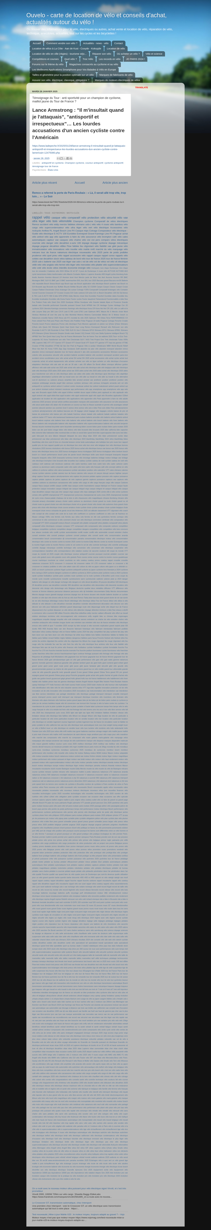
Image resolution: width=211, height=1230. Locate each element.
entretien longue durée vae (63, 622)
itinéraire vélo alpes (40, 700)
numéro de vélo (121, 793)
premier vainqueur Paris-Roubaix (88, 837)
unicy (92, 996)
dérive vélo (72, 610)
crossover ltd (71, 563)
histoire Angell (81, 682)
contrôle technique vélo (66, 548)
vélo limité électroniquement (112, 1095)
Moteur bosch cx (121, 315)
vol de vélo (87, 261)
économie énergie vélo (79, 268)
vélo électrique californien (79, 1136)
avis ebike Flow (108, 408)
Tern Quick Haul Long (51, 336)
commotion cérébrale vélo (103, 520)
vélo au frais (111, 1064)
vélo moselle (108, 1101)
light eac (82, 713)
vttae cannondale (97, 1048)
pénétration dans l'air (102, 871)
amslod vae (88, 380)
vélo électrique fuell (50, 1139)
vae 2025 (56, 261)
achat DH (72, 358)
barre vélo (52, 417)
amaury (61, 380)
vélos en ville (84, 1151)
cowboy (84, 560)
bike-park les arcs (44, 436)
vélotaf (62, 1157)
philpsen (109, 815)
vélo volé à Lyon (44, 1126)
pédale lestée (37, 862)
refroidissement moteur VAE (96, 893)
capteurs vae (111, 479)
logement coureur (60, 722)
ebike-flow (74, 613)
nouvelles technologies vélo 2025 (100, 793)
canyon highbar (115, 473)
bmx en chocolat (61, 442)
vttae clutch (118, 1048)
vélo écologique (38, 1132)
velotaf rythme (38, 1030)
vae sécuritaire (94, 1017)
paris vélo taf (63, 806)
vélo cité (113, 1076)
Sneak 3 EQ (80, 333)
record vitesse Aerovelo (88, 890)
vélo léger (70, 265)
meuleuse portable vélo (63, 747)
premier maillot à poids (48, 837)
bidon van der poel (39, 430)
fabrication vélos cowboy (42, 632)
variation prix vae (93, 1020)
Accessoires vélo (119, 227)
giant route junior (61, 666)
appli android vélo (39, 396)
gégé (63, 678)
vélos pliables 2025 (51, 1154)
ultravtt (59, 996)
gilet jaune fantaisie (88, 666)
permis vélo (72, 812)
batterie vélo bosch (94, 420)
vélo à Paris (103, 1126)
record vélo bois (121, 890)
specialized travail (96, 943)
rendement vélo (112, 896)
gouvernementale (39, 669)
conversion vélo (83, 548)
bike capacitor (122, 430)
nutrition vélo (37, 797)
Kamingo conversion (59, 308)
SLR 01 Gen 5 (75, 330)
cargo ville (110, 483)
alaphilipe (124, 374)
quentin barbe (54, 877)
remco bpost (45, 896)
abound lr (78, 352)
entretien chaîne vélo (119, 619)
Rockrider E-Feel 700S (60, 330)
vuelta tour (96, 1052)
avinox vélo (83, 408)
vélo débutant (105, 1083)
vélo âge (83, 1129)
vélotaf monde (84, 1157)
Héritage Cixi (119, 305)
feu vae (56, 644)
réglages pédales (121, 921)
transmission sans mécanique (95, 986)
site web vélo (110, 940)
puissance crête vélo (48, 859)
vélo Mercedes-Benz (110, 1058)
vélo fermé (60, 265)
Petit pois (50, 321)
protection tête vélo (85, 853)
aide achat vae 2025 (55, 368)
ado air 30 (69, 364)
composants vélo (95, 526)
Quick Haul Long (77, 327)
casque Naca (37, 486)
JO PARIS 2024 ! (135, 59)
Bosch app (60, 284)
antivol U (60, 386)
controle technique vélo (102, 545)
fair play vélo (123, 632)
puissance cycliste (65, 859)
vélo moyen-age (47, 1104)
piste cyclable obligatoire (84, 818)
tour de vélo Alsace (44, 980)
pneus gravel (77, 821)
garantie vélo (67, 663)
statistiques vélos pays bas (100, 946)
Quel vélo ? (70, 59)
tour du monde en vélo (75, 980)
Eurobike (71, 233)
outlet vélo (96, 800)
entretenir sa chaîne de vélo (98, 619)
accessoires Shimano (109, 352)
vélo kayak (123, 1092)
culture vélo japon (107, 567)
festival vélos (119, 638)
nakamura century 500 (41, 775)
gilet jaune (74, 666)
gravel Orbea (88, 672)
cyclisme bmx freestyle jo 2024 (108, 570)
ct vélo (59, 567)
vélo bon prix (86, 1070)
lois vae (61, 725)
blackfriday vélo (38, 442)
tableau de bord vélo (75, 258)
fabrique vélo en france (61, 632)
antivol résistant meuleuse (59, 389)
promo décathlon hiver (61, 846)
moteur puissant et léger (61, 759)
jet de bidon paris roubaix (106, 700)
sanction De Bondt (48, 930)
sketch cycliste (122, 940)
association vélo (96, 402)
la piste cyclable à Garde (80, 706)
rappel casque (94, 255)
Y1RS (55, 349)
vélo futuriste (37, 1092)
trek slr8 (117, 989)
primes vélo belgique (91, 840)
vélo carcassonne (65, 1073)
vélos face (94, 1151)
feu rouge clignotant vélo (115, 641)
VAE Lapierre (37, 343)
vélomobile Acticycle (110, 1145)
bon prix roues (112, 442)
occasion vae (85, 797)
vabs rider (61, 1002)
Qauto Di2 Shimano (51, 327)
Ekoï (87, 296)
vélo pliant (100, 1108)
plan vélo (118, 818)
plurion (125, 818)
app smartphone (95, 389)
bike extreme (37, 433)
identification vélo (43, 688)
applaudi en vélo (109, 392)
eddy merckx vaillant (95, 613)
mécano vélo (64, 772)
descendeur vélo (101, 585)
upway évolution (121, 996)
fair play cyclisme (110, 632)
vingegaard (78, 1033)
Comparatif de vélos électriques (111, 221)
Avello (34, 277)
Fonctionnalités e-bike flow (117, 299)
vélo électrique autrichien (117, 1132)
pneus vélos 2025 (39, 825)
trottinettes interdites (40, 992)
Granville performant (51, 305)
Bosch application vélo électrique (90, 284)
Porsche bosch (38, 324)
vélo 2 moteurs (72, 1055)
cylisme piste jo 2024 (112, 579)
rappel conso (108, 255)
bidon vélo (63, 430)
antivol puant (114, 386)
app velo (124, 389)
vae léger (66, 261)
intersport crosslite (112, 694)
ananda (53, 383)
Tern (40, 336)
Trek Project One (97, 340)
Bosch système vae (112, 284)
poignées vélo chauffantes (42, 828)
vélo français (123, 1089)
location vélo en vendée (77, 719)
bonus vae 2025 (112, 448)
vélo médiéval (74, 1104)
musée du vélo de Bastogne (110, 769)
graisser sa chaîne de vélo (57, 669)
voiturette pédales (96, 1039)
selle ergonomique (115, 933)
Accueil (37, 43)
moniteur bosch (113, 750)
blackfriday (90, 439)
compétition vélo (95, 529)
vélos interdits (60, 268)
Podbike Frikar (80, 321)
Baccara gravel (103, 280)
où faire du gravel (108, 800)
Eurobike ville (54, 299)
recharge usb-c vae (59, 887)
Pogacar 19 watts (93, 321)
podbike (124, 252)
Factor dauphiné (88, 299)
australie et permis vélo (104, 405)
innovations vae (83, 691)
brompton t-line (50, 461)
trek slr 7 (95, 989)
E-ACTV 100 (60, 233)
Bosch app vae (71, 284)
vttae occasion (61, 1052)
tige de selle (97, 968)
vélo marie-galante (110, 1098)
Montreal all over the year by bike (54, 315)
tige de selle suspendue (112, 968)
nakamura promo (53, 781)
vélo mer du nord (57, 1101)
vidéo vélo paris (58, 1033)
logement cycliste (75, 722)
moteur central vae (75, 756)
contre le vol (70, 545)
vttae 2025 (72, 1048)
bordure (119, 451)
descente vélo (38, 588)
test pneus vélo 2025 (59, 964)
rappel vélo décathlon (40, 884)
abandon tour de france (64, 352)
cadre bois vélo (103, 464)
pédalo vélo (80, 871)
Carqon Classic (109, 287)
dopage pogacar (40, 246)
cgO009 (45, 495)
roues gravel (41, 909)
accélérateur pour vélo (54, 358)
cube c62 (75, 567)
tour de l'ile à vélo (65, 977)
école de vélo (97, 1163)
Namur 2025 (53, 318)
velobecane (98, 1024)
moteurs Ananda (107, 766)
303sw (66, 271)
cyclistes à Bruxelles (101, 576)
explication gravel (107, 626)
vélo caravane (51, 1073)
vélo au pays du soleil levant (43, 1067)
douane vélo (95, 594)
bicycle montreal (45, 427)
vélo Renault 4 (67, 1061)
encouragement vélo (69, 616)
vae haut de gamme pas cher (107, 1011)
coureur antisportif (94, 163)
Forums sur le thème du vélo (47, 64)
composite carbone (110, 526)
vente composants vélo (91, 1030)
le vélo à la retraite (51, 710)
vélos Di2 (75, 1148)
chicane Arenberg (110, 498)
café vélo (117, 237)
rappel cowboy (44, 881)
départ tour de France (119, 607)
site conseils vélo (97, 940)
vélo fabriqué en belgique (88, 1089)
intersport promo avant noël (49, 697)
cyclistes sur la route (84, 576)
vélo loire (41, 1098)
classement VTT (104, 511)
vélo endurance (121, 1086)
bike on (69, 433)
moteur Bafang (84, 753)
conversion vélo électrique (102, 548)
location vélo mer (95, 719)
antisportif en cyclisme (53, 163)
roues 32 (84, 905)
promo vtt (104, 846)
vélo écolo (47, 268)
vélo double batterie (92, 1083)
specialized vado (111, 943)
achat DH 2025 (83, 358)
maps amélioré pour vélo (96, 734)
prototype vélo (100, 853)
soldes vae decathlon (42, 258)
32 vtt (72, 271)
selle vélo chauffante (71, 937)
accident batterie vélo (86, 355)
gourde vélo (123, 666)
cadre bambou (81, 464)
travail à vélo (66, 989)
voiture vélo (57, 1039)
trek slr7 (110, 989)
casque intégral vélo (113, 489)
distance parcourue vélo (73, 591)
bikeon (55, 436)
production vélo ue (91, 843)
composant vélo (81, 526)
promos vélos (86, 849)
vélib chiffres (106, 1052)
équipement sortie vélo (103, 1170)
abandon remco (121, 349)
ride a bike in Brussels (108, 899)
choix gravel (118, 504)
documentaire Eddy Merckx (105, 591)
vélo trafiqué (123, 1117)
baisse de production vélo (42, 414)
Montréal (73, 315)
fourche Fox (123, 647)
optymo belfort (51, 800)
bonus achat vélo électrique (86, 448)
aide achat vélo (70, 368)
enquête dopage (49, 619)
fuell (52, 657)
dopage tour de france (80, 594)
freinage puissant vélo (93, 654)
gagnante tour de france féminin (101, 657)
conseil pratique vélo (82, 535)
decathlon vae (77, 585)
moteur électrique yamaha (89, 766)
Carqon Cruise (122, 287)
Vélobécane (101, 346)
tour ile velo (105, 980)
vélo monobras (71, 1101)
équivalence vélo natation (85, 1173)
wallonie (94, 1157)
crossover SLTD (47, 563)
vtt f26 (106, 1045)
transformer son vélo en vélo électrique (85, 983)
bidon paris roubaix (100, 427)
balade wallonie (110, 414)
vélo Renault (56, 1061)
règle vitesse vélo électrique (111, 912)
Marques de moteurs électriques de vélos (117, 80)
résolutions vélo (113, 924)
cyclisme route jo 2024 (111, 573)
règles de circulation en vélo (55, 915)
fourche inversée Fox (71, 650)
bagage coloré (83, 411)
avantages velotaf (121, 405)
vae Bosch (43, 1005)
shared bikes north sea (49, 940)
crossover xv (37, 567)
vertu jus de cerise (43, 1033)
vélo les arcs (63, 1095)
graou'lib (47, 672)
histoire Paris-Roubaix (112, 682)
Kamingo (99, 233)
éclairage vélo (84, 1163)
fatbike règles (59, 638)
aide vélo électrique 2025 (42, 371)
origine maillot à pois (66, 800)
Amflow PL (47, 230)
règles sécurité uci (120, 915)
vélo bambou (116, 224)
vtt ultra (39, 1048)
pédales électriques (103, 868)
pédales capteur (77, 865)
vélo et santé (61, 1089)
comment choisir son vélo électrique (77, 520)
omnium (35, 800)
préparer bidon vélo (103, 856)
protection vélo (96, 217)
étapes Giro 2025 (102, 1173)
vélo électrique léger (80, 1142)
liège (99, 716)
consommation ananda (118, 535)
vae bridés (89, 1008)
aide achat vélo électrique (86, 368)
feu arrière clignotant (46, 641)
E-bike (55, 296)
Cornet (34, 293)
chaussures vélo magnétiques (90, 498)
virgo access (108, 1033)
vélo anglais (48, 265)
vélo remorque (82, 1111)
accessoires (95, 352)
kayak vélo (60, 703)
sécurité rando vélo (39, 955)
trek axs (75, 989)
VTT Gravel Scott (78, 343)
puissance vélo (80, 859)
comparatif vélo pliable (80, 523)
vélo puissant (45, 1111)
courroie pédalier (110, 554)
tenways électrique (46, 961)
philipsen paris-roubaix (73, 815)
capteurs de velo (68, 479)
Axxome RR (118, 277)
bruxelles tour (73, 461)
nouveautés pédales (40, 790)
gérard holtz (70, 678)
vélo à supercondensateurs (68, 1129)
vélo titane (83, 1117)
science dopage (114, 930)
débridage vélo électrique (80, 601)
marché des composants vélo (48, 738)
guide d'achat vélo (120, 675)
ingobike (98, 688)
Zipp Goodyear (69, 349)
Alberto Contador (73, 274)
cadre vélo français (93, 467)
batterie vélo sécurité (111, 423)
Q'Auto (111, 324)
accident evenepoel (104, 355)
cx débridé (121, 567)
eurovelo (96, 626)
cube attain (66, 567)
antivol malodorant (100, 386)
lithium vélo (92, 716)
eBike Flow (65, 246)
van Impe (60, 1020)
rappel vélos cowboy (94, 884)
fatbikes (71, 224)
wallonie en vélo (116, 1157)
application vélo (63, 399)
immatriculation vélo (42, 249)
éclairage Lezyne (71, 1163)
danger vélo (52, 243)
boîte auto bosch (98, 455)
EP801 (65, 296)
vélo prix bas (119, 1108)
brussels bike (62, 461)
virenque (87, 1033)
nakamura (96, 772)
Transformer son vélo (57, 340)
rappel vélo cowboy (120, 881)
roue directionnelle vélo (50, 905)
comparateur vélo (121, 520)
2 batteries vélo (53, 271)
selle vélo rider (101, 937)
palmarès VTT (78, 803)
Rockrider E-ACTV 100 (41, 330)
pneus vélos (123, 821)
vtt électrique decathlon (52, 1048)
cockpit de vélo (42, 514)
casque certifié (49, 486)
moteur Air (73, 753)
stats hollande (117, 946)
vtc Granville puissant (97, 1042)
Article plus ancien (115, 182)
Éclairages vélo (95, 1160)
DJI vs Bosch (98, 293)
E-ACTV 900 (47, 296)
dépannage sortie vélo (100, 607)
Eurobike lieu (122, 296)
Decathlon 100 (110, 293)
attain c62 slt (59, 405)
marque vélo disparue (95, 741)
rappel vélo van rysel (77, 884)
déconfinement (95, 604)
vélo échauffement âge (111, 1129)
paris (126, 803)
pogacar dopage (87, 825)
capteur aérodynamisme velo (61, 476)
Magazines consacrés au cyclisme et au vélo (93, 64)
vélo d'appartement (46, 1083)
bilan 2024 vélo (94, 436)
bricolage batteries (90, 458)
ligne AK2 (90, 713)
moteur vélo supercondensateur (52, 762)
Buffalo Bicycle (64, 287)
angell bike (61, 383)
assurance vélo (93, 237)
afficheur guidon (121, 364)
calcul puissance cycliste (67, 470)
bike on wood (78, 433)
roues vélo (103, 909)
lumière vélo (93, 728)
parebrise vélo (117, 803)
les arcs (100, 710)
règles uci (53, 918)
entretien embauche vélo (42, 622)
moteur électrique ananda (103, 762)
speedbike (58, 946)
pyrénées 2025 (93, 859)
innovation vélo (56, 691)
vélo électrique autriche (97, 1132)
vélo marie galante (95, 1098)
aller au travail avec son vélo (71, 377)
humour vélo (114, 685)
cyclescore (49, 570)
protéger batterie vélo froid (71, 856)
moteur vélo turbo (72, 762)
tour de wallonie (59, 980)
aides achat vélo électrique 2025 (110, 371)
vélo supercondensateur (51, 227)
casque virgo (68, 492)
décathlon (54, 246)
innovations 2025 (69, 691)
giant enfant (118, 663)
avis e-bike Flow (95, 408)
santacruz (81, 930)
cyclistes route (69, 576)
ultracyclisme (51, 996)
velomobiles (117, 1024)
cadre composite (56, 467)
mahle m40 (89, 249)
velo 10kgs (123, 1020)
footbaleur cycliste (85, 647)
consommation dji (57, 539)
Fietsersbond (101, 299)
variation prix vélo (108, 1020)
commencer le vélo (39, 520)
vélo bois (51, 221)
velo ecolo (36, 1024)
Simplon (61, 333)
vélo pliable (96, 265)
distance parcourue (55, 591)
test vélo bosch (115, 964)
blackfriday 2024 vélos (105, 439)
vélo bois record (60, 1070)
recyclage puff (77, 893)
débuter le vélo (38, 604)
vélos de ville (58, 1151)
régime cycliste (55, 921)
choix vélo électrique (49, 507)
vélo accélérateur (39, 1064)
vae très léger (106, 1017)
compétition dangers (81, 529)
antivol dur (88, 386)
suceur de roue (89, 949)
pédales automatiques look (59, 865)
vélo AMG (108, 1055)
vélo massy (45, 1101)
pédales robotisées (75, 868)
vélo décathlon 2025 (120, 1083)
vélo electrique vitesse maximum (64, 1086)
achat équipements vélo (58, 361)
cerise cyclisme (122, 492)
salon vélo (105, 927)
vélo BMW (51, 1058)
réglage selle (92, 921)
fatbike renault (48, 638)
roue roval (76, 905)
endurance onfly (85, 616)
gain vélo (99, 660)
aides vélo (81, 374)
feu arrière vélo (61, 641)
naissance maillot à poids (80, 772)
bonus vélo (123, 448)
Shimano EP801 (113, 330)
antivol (53, 386)
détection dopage (84, 610)
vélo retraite (93, 1111)
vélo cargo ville (118, 1073)
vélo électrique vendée (77, 1145)
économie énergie (83, 1167)
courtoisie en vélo (72, 560)
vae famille (83, 1011)
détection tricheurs (99, 610)
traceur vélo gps (42, 983)
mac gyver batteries (80, 731)
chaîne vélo (80, 240)
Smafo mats (69, 333)
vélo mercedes (83, 265)
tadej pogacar (82, 955)
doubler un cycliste (120, 594)
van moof (82, 1020)
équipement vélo (121, 1170)
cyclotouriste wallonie (94, 579)
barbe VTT (43, 417)
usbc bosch (51, 1002)
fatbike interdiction (102, 635)
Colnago (93, 230)
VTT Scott (90, 343)
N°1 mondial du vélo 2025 (77, 318)
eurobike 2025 (61, 626)
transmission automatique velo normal (47, 986)
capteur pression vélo (104, 476)
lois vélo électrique (71, 725)
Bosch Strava (49, 284)
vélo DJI (72, 1058)
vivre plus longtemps (115, 1036)
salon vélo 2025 (116, 927)
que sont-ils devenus (106, 874)
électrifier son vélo (40, 1170)
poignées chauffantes (119, 825)
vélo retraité (103, 1111)
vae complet (111, 1008)
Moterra (80, 315)
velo (117, 1020)
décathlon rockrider (80, 604)
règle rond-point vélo (91, 912)
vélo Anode (42, 1058)
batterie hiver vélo (62, 420)
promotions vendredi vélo (117, 849)
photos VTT (117, 815)
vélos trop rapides (107, 1154)
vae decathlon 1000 (51, 1011)
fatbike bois (90, 635)
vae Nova (76, 1005)
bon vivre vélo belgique (96, 445)
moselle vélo (63, 753)
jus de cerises (42, 703)
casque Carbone (121, 483)
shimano (80, 224)
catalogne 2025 (94, 492)
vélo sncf (93, 1114)
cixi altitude (92, 511)
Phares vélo (68, 321)
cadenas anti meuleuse (53, 464)
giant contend (107, 663)
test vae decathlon (88, 964)
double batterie (106, 594)
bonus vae (101, 448)
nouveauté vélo (70, 787)
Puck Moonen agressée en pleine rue (92, 324)
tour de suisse (110, 977)
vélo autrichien (74, 1067)
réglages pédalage (105, 921)
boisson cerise (74, 442)
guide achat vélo (92, 675)
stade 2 (79, 946)
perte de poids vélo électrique (109, 812)
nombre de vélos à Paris (118, 784)
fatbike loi (114, 635)
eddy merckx (60, 224)
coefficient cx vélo (103, 514)
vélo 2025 (83, 1055)
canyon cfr (92, 473)
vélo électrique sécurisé (58, 1145)
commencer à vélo (55, 520)
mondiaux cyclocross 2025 (72, 750)
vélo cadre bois (118, 1070)
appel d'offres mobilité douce (73, 392)
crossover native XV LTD (87, 563)
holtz (52, 685)
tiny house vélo (52, 971)
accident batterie (70, 355)
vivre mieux (86, 1036)
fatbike (76, 246)
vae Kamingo (66, 1005)
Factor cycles (76, 299)
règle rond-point (76, 912)
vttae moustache (48, 1052)
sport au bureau (69, 946)
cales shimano (115, 470)
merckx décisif (38, 747)
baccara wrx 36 (70, 411)
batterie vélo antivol (78, 420)
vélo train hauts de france (42, 1120)
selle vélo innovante (87, 937)
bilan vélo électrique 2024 (75, 439)
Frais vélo (47, 302)
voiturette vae (110, 1039)
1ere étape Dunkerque (109, 268)
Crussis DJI (68, 293)
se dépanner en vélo (50, 933)
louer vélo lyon (82, 728)
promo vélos (75, 849)
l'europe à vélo (96, 703)
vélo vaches (97, 1123)
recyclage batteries (40, 893)
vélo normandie (111, 1104)
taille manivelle (47, 958)
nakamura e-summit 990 (89, 778)
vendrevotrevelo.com (73, 1030)
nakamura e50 (105, 778)
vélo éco (124, 1129)
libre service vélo (118, 710)
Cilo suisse (72, 290)
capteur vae (53, 240)
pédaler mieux (84, 862)
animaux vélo (87, 383)
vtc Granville (83, 1042)
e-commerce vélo (39, 613)
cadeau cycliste (85, 461)
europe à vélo (86, 626)
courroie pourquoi (95, 554)
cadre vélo (68, 467)
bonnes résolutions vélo (55, 448)
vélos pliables (37, 1154)
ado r (76, 364)
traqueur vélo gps (42, 989)
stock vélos (59, 258)
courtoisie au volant (56, 560)
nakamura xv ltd (117, 781)
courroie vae (123, 554)
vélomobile (65, 221)
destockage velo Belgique (65, 588)
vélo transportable (85, 1120)
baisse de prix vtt (121, 411)
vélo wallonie (67, 1126)
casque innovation (48, 489)
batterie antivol (110, 417)
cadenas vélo (69, 464)
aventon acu (50, 408)
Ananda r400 (100, 274)
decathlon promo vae (43, 585)
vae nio (107, 1014)
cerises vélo (37, 495)
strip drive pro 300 (75, 949)
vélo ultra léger (73, 227)
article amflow (63, 402)
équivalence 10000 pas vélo (62, 1173)
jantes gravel (72, 700)
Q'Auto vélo (37, 327)
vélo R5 (48, 1061)
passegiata (115, 806)
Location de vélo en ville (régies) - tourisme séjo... (59, 53)
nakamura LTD (106, 772)
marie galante (91, 738)
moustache (36, 769)
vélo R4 (41, 1061)
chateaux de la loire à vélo (67, 498)
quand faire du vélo (66, 874)
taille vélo (58, 958)
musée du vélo (92, 769)
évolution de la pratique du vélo (63, 1176)
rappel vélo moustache (59, 884)
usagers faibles (106, 999)
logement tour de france (91, 722)
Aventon (41, 277)
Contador (124, 290)
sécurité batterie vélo (91, 952)
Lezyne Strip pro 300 (45, 312)
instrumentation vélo (98, 691)
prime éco (52, 840)
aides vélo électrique (94, 374)
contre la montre (50, 542)
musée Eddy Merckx (78, 769)
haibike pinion (47, 682)
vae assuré (123, 1005)
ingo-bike (90, 688)
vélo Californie (62, 1058)
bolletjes (102, 442)
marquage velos (121, 738)
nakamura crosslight (59, 775)
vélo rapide (70, 1111)
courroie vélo (38, 243)
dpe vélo (48, 598)
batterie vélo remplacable (48, 423)
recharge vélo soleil (93, 887)
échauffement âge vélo (53, 1163)
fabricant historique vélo (84, 629)
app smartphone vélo (111, 389)
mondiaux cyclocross (51, 750)
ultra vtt (125, 992)
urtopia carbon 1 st (45, 999)
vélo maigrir (72, 1098)
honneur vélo (59, 685)
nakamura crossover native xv (99, 775)
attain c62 (49, 405)
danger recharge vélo (63, 582)
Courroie (41, 293)
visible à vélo (42, 1036)
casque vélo (59, 217)
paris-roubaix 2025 (86, 806)
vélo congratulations (60, 1080)
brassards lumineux (65, 458)
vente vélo (115, 1030)
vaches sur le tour (73, 1002)
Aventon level (68, 277)
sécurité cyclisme (107, 952)
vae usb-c (77, 261)
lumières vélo (104, 728)
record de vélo (38, 890)
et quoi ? (51, 626)
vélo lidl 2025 (95, 1095)
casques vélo (66, 240)
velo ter (90, 1024)
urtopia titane (58, 999)
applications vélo (77, 399)
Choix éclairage (61, 290)
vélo (39, 265)
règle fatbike (51, 912)
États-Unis (53, 170)
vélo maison (82, 1098)
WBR (109, 346)
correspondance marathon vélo (44, 551)
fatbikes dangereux (73, 638)
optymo (42, 800)
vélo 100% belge (45, 1055)
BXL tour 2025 (90, 280)
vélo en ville (96, 1086)
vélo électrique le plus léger (111, 1139)
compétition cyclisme (48, 529)
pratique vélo (87, 834)
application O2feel (120, 396)
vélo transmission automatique (65, 1120)
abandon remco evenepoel (43, 352)
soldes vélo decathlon (56, 943)
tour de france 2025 (96, 258)
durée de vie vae (116, 598)
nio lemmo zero (51, 784)
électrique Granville (66, 1170)
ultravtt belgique (83, 996)
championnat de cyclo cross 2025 (96, 495)
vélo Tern (113, 1061)
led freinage (74, 710)
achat (66, 358)
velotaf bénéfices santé (50, 1027)
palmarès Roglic (66, 803)
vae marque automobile (72, 1014)
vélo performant (89, 1108)
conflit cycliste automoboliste (65, 532)
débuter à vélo (51, 604)
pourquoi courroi (72, 831)
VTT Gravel (66, 343)
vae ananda (95, 1005)
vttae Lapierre (83, 1048)
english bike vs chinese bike (105, 616)
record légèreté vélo (71, 890)
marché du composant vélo (73, 738)
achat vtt (44, 361)
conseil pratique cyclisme (62, 535)
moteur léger (107, 756)
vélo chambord (61, 1076)
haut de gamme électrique (64, 682)
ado (55, 364)
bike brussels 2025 (96, 430)
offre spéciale (122, 797)
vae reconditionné (45, 1017)
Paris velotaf (37, 321)
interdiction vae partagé (56, 694)
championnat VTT (56, 495)
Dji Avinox (124, 293)
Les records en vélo (110, 59)
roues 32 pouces (95, 905)
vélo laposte (37, 1095)
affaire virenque (107, 364)
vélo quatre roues (59, 1111)
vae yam (38, 1020)
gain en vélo (71, 660)
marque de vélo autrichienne (74, 741)
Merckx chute (117, 312)
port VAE (35, 831)
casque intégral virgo (80, 489)
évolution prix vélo (84, 1176)
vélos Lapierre (95, 1148)
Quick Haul (64, 327)
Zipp (60, 349)
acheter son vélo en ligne (86, 361)
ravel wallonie (45, 887)
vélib (34, 265)
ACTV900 (120, 271)
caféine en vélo (122, 467)
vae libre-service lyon (45, 1014)
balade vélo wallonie (95, 414)
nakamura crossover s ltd (53, 778)
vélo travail (97, 1120)
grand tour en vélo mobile (94, 669)
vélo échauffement (94, 1129)
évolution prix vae (121, 1173)
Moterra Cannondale (92, 315)
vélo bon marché (73, 1070)
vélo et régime (50, 1089)
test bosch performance (73, 961)
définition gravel (66, 607)
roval (34, 912)
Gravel (91, 233)
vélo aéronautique (87, 1067)
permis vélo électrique (87, 812)
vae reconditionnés (60, 1017)
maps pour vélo (113, 734)
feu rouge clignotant (96, 641)
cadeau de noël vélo (120, 461)
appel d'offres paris (94, 392)
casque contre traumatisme (83, 486)
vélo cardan (76, 1073)
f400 (40, 629)
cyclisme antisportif (114, 163)
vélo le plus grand (50, 1095)
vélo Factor (80, 1058)
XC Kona (48, 349)
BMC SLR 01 (46, 280)
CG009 (93, 287)
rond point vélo (117, 902)
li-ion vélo (107, 710)
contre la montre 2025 (66, 542)
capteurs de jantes (52, 479)
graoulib (67, 672)
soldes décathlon (39, 943)
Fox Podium (37, 302)
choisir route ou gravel (41, 504)
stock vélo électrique (59, 949)
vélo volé (36, 268)
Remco (35, 224)
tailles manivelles (84, 958)
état (111, 1173)
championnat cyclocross (73, 495)
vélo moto (36, 1104)
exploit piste (119, 626)
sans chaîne (72, 930)
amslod (80, 380)
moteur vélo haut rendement (106, 759)
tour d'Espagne (85, 971)
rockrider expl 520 (88, 902)
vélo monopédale (84, 1101)
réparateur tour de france (59, 924)
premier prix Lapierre (66, 837)
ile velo (61, 688)
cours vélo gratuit (39, 557)
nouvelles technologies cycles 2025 (46, 793)
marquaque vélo (38, 741)
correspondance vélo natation (70, 551)
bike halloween (49, 433)
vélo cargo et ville (104, 1073)
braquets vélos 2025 (48, 458)
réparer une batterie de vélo (95, 924)
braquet (125, 455)
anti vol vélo (123, 383)
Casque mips (81, 230)
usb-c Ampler (117, 999)
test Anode (59, 961)
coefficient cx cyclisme (86, 514)
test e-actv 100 (113, 961)
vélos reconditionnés (67, 1154)
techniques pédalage (108, 958)
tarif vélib (95, 958)
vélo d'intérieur (60, 1083)
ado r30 (83, 364)
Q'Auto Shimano (121, 324)
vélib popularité (118, 1052)
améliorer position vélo (118, 380)
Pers (44, 321)
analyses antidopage (40, 383)
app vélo (53, 237)
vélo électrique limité (59, 1142)
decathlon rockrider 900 (61, 585)
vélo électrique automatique (76, 1132)
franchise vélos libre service (49, 654)
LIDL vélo (113, 308)
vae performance (117, 1014)
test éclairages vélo (55, 968)
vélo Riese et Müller (81, 1061)
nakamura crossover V (77, 775)
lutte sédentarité (116, 728)
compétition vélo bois (111, 529)
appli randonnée (81, 396)
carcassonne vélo (65, 483)
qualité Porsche (42, 874)
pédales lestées (106, 865)
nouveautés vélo (56, 790)
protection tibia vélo (68, 853)
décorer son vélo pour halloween (45, 607)
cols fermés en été (88, 517)
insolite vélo (76, 249)
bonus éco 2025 (56, 451)
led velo (83, 710)
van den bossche (71, 1020)
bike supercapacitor (104, 433)
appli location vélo (67, 396)
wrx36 (45, 1160)
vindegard (69, 1033)
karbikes (51, 703)
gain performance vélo (86, 660)
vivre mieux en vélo (99, 1036)
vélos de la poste (46, 1151)
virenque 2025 (97, 1033)
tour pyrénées (116, 980)
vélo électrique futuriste (68, 1139)
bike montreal (60, 433)
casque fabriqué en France (105, 486)
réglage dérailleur (79, 921)
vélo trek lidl (43, 1123)
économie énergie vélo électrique (104, 1167)
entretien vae (80, 622)
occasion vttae (97, 797)
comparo (58, 526)
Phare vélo (59, 321)
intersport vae (67, 697)
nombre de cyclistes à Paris (96, 784)
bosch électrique (83, 455)
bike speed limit (90, 433)
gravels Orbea (54, 675)
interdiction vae (112, 691)
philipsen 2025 (58, 815)
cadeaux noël (37, 464)
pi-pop (125, 815)
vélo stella (113, 1114)
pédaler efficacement (68, 862)
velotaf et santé (92, 1027)
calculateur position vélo (87, 470)
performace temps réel (74, 809)
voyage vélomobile (69, 1042)
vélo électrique (101, 227)
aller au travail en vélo (92, 377)
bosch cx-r (36, 455)
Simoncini (53, 333)
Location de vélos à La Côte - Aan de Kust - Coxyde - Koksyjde (66, 48)
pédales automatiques (112, 862)
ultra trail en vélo (114, 992)
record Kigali (106, 887)
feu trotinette (47, 644)
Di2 (118, 293)
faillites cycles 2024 (79, 632)
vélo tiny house (60, 1117)
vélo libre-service (75, 1095)
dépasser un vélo (60, 610)
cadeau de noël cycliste (101, 461)
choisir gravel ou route (101, 501)
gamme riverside (38, 663)
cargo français (99, 483)
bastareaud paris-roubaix (76, 417)
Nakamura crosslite (39, 318)
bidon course (87, 427)
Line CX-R (58, 312)
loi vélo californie (50, 725)
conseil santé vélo (100, 535)
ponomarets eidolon (120, 828)
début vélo (113, 601)
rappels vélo (122, 255)
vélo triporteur (54, 1123)
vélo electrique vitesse (41, 1086)
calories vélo (82, 473)
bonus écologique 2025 (87, 451)
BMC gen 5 (56, 280)
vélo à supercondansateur (46, 1129)
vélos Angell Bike (64, 1148)
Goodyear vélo (86, 302)
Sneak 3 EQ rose (92, 333)
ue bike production (88, 992)
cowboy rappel (107, 560)
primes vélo (77, 840)
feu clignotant (73, 641)
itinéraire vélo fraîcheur (57, 700)
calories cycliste (51, 473)
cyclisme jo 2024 (84, 573)
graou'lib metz (57, 672)
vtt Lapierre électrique (79, 1045)
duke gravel (104, 598)
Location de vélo (116, 48)
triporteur (124, 989)
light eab (74, 713)
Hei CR (96, 305)
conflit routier (83, 532)
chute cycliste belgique (114, 507)
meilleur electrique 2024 (87, 744)
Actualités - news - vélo (95, 43)
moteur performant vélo (41, 759)
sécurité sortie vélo (55, 955)
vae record (72, 1017)
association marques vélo (79, 402)
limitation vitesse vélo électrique (45, 716)
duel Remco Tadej (81, 598)
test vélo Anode (102, 964)
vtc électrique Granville (115, 1042)
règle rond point (63, 912)
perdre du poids (58, 809)
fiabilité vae (105, 246)
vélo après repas (99, 1064)
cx (115, 567)
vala (54, 1020)
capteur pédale (38, 479)
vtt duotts (92, 1045)
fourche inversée (55, 650)
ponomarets (107, 828)
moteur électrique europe (48, 766)
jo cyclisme (121, 700)
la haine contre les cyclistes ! (114, 703)
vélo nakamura (87, 1104)
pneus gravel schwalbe (92, 821)
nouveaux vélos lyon (98, 790)
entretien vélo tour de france (97, 622)
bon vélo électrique (113, 445)
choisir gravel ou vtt (120, 501)
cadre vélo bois (79, 467)
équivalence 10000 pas (41, 1173)
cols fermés (55, 517)
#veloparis (95, 268)
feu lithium (83, 641)
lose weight (107, 725)
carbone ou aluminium (48, 483)
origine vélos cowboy (83, 800)
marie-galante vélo (106, 738)
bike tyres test (117, 433)
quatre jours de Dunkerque (86, 874)
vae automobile (52, 1008)
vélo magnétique (60, 1098)
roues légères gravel (70, 909)
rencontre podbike (99, 896)
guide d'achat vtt (106, 675)
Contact (118, 43)
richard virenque (92, 899)
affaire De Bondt (93, 364)
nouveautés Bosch (85, 787)
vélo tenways (49, 1117)
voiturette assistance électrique (75, 1039)
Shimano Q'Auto (42, 333)
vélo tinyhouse (73, 1117)
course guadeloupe (120, 557)
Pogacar (117, 233)
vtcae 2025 (58, 1045)
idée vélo (54, 688)
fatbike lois (123, 635)
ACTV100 (111, 271)
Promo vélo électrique (68, 324)
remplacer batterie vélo (82, 896)
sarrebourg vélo (100, 930)
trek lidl (81, 989)
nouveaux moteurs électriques (76, 790)
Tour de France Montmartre (71, 336)
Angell (56, 230)
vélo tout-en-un (112, 1117)
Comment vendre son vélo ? (61, 43)
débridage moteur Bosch (60, 601)
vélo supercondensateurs (115, 265)
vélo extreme (72, 1089)
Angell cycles (110, 274)
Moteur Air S (107, 315)
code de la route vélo (68, 514)
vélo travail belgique (111, 1120)
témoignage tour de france (45, 166)
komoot (83, 703)
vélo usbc (88, 1123)
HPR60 (89, 305)
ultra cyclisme (101, 992)
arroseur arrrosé (51, 402)
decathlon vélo (89, 585)
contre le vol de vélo (84, 545)
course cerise (87, 557)
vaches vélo (85, 1002)
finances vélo (72, 647)
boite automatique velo (90, 442)
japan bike (82, 700)
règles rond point (74, 915)
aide (45, 368)
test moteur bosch (43, 964)
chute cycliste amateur (95, 507)
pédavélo (89, 871)
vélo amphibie (65, 1064)
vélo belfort (99, 1067)
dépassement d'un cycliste (42, 610)
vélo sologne (103, 1114)
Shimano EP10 (88, 330)
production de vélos (75, 843)
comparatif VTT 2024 (40, 523)
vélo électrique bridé (59, 1136)
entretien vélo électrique (118, 622)
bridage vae (116, 458)
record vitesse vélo (106, 890)
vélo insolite (83, 1092)
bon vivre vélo (80, 445)
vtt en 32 (99, 1045)
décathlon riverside (64, 604)
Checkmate (49, 290)
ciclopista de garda (58, 511)
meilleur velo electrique (118, 744)
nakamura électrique (67, 252)
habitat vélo (36, 682)
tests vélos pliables (84, 968)
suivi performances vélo (105, 949)
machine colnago (95, 731)
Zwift (78, 349)
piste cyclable (69, 818)
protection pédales (52, 853)
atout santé (40, 405)
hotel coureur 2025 (83, 685)
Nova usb (63, 318)
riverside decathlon (47, 902)
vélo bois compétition (44, 1070)
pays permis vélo (44, 809)
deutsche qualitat (83, 588)
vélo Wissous (122, 1061)
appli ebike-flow (53, 396)
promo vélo (113, 846)
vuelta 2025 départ (84, 1052)
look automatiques (87, 725)
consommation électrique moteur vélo (100, 539)
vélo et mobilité (38, 1089)
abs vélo (86, 352)
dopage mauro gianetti (48, 594)
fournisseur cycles (100, 650)
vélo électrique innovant (89, 1139)
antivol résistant (42, 389)
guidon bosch (45, 678)
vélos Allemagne (38, 1148)
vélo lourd (49, 1098)
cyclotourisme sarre (77, 579)
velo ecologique (47, 1024)
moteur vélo (90, 759)
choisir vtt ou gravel (79, 504)
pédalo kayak (70, 871)
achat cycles (114, 358)
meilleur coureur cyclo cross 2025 (63, 744)
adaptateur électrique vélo (42, 364)
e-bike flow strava (114, 610)
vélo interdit (93, 1092)
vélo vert (87, 227)
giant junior (48, 666)
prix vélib (124, 840)
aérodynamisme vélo (48, 411)
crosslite (117, 560)
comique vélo (122, 517)
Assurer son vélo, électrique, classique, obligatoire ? (60, 80)
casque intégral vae (64, 489)
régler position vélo (40, 924)
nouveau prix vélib (56, 787)
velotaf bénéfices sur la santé (72, 1027)
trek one (88, 989)
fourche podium (86, 650)
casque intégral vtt (97, 489)
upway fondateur (107, 996)
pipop (61, 818)
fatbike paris (37, 638)
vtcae (52, 1045)
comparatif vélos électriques (43, 526)
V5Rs (125, 340)
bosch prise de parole (67, 455)
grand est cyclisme (75, 669)
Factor (68, 299)
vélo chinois (105, 1076)
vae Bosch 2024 (54, 1005)
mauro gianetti (42, 744)
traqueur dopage (114, 986)
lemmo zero (91, 710)
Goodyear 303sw (73, 302)
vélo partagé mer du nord (46, 1108)
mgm (75, 747)
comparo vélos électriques (114, 240)
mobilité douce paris (85, 747)
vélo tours (101, 1117)
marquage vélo (120, 249)
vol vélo (110, 261)
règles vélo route (64, 918)
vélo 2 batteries (59, 1055)
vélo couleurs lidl (111, 1080)
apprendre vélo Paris (92, 399)
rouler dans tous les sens (118, 909)
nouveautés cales (121, 787)
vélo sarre (59, 1114)
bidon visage (53, 430)
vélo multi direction (61, 1104)
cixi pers (95, 240)
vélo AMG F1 (118, 1055)
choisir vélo (91, 504)
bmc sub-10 (49, 442)
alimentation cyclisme (50, 377)
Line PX (109, 233)
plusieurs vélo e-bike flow (42, 821)
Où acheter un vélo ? (128, 53)
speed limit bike (47, 946)
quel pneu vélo (54, 255)
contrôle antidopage (120, 545)
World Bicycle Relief (119, 346)
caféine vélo (52, 470)
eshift (45, 626)
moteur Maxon (107, 753)
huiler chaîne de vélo (99, 685)
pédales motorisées (58, 868)
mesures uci (49, 747)
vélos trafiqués (93, 1154)
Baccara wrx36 (115, 280)
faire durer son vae (40, 635)
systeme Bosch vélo (74, 952)
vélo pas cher (62, 1108)
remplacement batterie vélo (61, 896)
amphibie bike (70, 380)
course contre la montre (102, 557)
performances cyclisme (41, 812)
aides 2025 (57, 371)
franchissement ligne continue (72, 654)
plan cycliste (109, 818)
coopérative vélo (121, 548)
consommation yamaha (74, 539)
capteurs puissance (97, 479)
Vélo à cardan (90, 346)
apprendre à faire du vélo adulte (115, 399)
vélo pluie (109, 1108)
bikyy (85, 436)
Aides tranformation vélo (56, 274)
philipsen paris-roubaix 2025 (94, 815)
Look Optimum (89, 312)
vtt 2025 (67, 1045)
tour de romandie (79, 977)
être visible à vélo (67, 1179)
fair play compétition (95, 632)
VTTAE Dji (58, 346)
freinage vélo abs (121, 654)
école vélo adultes (120, 1163)
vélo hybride (73, 1092)
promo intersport (77, 846)
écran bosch (123, 1167)
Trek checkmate (111, 340)
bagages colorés (106, 411)
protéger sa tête (88, 856)
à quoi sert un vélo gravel (113, 1160)
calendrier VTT (103, 470)
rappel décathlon (57, 881)
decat (88, 582)
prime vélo (42, 840)
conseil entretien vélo (41, 535)
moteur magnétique (120, 756)
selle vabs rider (56, 937)
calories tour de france (67, 473)
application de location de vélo (44, 399)
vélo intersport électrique (109, 1092)
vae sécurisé (82, 1017)
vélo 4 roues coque (96, 1055)
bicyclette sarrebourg (72, 427)
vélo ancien (87, 1064)
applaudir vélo (122, 392)
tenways (35, 961)
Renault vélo (106, 327)
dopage (85, 243)
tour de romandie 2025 (95, 977)
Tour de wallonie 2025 (103, 336)
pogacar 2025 (74, 825)
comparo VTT (68, 526)
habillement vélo (103, 678)
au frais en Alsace (87, 405)
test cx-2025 (101, 961)
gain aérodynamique (57, 660)
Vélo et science (154, 53)
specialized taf (82, 943)
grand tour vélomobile (113, 669)
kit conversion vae (72, 703)
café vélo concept (108, 467)
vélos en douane (71, 1151)
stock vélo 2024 (44, 949)
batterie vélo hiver (110, 420)
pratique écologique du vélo (104, 834)
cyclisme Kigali (59, 570)
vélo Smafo (104, 1061)
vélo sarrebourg (70, 1114)
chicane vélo (123, 498)
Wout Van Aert (38, 349)
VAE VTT (47, 343)
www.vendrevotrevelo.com (58, 1160)
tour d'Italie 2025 (98, 971)
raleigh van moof (121, 877)
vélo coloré (36, 1080)
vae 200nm (107, 1002)
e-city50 (124, 610)
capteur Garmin (43, 476)
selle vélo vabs (114, 937)
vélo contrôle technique (94, 1080)
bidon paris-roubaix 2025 (118, 427)
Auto (126, 274)
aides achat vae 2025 (70, 371)
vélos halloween (105, 1151)
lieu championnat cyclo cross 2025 (55, 713)
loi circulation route (109, 722)
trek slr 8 (102, 989)
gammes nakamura (53, 663)
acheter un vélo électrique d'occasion (112, 361)
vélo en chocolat (84, 1086)
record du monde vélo (53, 890)
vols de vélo (45, 1042)
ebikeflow (83, 613)
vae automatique (38, 1008)
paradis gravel (90, 803)
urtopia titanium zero (72, 999)
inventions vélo (110, 697)
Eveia (62, 299)
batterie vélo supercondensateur (90, 423)
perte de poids (111, 252)
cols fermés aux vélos (70, 517)
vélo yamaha (78, 1126)
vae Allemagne (118, 1002)
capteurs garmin (81, 479)
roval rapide (41, 912)
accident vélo (46, 224)
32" (76, 271)
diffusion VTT (109, 588)
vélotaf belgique (72, 1157)
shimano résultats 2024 (80, 940)
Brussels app (40, 287)
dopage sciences (64, 594)
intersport (100, 694)
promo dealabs (45, 846)
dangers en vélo (78, 582)
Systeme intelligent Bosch (114, 333)
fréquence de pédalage (41, 657)
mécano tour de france (44, 252)
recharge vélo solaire (76, 887)
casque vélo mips (81, 492)
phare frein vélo (45, 815)
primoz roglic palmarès (110, 840)
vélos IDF (84, 1148)
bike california (110, 430)
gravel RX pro (116, 672)
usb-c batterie (44, 261)
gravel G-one (76, 672)
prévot (36, 859)
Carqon (100, 287)
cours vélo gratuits (53, 557)
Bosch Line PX (67, 230)
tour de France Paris (113, 971)
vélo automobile (61, 1067)
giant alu (89, 663)
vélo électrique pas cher (102, 1142)
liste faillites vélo (65, 716)
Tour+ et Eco (118, 336)
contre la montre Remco (55, 545)
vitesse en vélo (54, 1036)
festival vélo (109, 638)
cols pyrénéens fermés (106, 517)
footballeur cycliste (100, 647)
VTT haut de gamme (113, 343)
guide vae (36, 678)
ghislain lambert (79, 663)
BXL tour (80, 280)
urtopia (35, 999)
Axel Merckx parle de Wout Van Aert (89, 277)
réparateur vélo (76, 924)
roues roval (93, 909)
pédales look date (120, 865)
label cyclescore (97, 706)
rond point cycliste (103, 902)
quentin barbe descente (69, 877)
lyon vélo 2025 (45, 731)
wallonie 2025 (103, 1157)
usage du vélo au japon (90, 999)
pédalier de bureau (120, 868)
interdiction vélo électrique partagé (81, 694)
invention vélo (97, 697)
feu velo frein (65, 644)
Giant (54, 302)
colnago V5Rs (44, 517)
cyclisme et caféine (69, 573)
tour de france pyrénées (47, 977)
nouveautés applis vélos (103, 787)
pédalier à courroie (56, 871)
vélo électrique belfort (41, 1136)
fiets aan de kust (47, 647)
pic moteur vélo (52, 818)
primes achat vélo (64, 840)
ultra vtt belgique (38, 996)
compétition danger (64, 529)
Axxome (109, 277)
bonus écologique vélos (106, 451)
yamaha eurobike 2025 (79, 1160)
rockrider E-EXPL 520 (72, 902)
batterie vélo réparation (67, 423)
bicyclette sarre (58, 427)
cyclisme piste (96, 573)
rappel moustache (104, 881)
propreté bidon (38, 853)
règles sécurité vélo (40, 918)
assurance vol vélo (110, 402)
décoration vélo (107, 604)
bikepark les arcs (74, 436)
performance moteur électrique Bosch (98, 809)
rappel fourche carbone (86, 881)
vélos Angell (51, 1148)
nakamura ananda (120, 772)
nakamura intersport (120, 778)
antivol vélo (42, 237)
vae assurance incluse (109, 1005)
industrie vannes (71, 688)
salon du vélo (95, 927)
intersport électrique (82, 697)
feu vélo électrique (86, 644)
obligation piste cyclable (69, 797)
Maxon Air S (106, 312)
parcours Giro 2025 (104, 803)
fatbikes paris (86, 638)
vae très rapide (118, 1017)
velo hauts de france (62, 1024)
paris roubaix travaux (40, 806)
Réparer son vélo (101, 53)
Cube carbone (79, 293)
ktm (87, 703)
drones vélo (56, 598)
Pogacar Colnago (107, 321)
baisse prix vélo (60, 414)
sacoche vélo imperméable (67, 927)
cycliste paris (58, 576)
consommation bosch (40, 539)
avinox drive (73, 408)
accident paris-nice (120, 355)
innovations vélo (61, 249)
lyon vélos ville (57, 731)
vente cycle (105, 1030)
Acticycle (36, 230)
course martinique (39, 560)
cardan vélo (77, 483)
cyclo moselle (43, 579)
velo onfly (83, 1024)
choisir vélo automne (105, 504)
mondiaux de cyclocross (95, 750)
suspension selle (58, 952)
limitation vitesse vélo (119, 713)
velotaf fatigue (105, 1027)
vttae (65, 1048)
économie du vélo (69, 1167)
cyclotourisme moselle (59, 579)
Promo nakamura (52, 324)
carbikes (35, 483)
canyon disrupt (102, 473)
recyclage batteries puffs (59, 893)
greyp (62, 675)
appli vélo (93, 396)
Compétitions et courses (45, 59)
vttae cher (109, 1048)
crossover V (60, 563)
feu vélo (74, 644)
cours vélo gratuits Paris (71, 557)
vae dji (62, 1011)
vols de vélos (56, 1042)
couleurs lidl (104, 551)
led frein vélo (64, 710)
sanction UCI (61, 930)
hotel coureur (70, 685)
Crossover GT (51, 293)
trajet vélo (53, 983)
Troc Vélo (88, 59)
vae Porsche (85, 1005)
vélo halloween (49, 1092)
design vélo (49, 588)
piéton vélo (99, 818)
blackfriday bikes (121, 439)
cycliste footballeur (44, 576)
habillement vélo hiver (119, 678)
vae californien (99, 1008)
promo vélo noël (62, 849)
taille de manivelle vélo (112, 955)
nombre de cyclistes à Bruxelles (71, 784)
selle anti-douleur (66, 933)
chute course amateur (66, 507)
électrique (53, 1170)
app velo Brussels (39, 392)
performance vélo (121, 809)
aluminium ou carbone (47, 380)
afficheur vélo (37, 368)
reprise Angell (49, 899)
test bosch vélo (90, 961)
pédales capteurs (92, 865)
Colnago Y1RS (83, 290)
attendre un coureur (72, 405)
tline (60, 971)
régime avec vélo (102, 918)
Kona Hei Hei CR (102, 308)
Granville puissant (67, 305)
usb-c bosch (42, 1002)
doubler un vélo (38, 598)
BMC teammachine (68, 280)
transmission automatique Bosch (115, 983)
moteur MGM (95, 753)
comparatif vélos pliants (118, 523)
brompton (107, 237)
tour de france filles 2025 (105, 974)
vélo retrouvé (114, 1111)
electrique (43, 616)
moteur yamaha (86, 762)
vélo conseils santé (76, 1080)
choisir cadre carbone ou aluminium (76, 501)
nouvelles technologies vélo (73, 793)
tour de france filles (86, 974)
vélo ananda (77, 1064)
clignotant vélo (116, 511)
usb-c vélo (90, 224)
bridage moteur (105, 458)
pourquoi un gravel (54, 834)
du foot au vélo (68, 598)
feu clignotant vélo (89, 246)
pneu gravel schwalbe (62, 821)
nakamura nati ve (39, 781)
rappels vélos (108, 884)
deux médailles (97, 588)
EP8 (60, 296)
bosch (125, 451)
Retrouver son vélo (120, 327)
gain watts (108, 660)
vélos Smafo (118, 1148)
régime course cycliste (119, 918)
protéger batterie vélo (51, 856)
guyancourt (56, 678)
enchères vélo (54, 616)
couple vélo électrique (63, 554)
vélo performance (75, 1108)
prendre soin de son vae (111, 837)
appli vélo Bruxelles (105, 396)
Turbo (120, 340)
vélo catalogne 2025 (47, 1076)
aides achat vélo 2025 (88, 371)
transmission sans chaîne (73, 986)
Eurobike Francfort (96, 296)
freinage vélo (108, 654)
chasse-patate (50, 498)
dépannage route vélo (81, 607)
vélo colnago (123, 1076)
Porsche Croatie (121, 321)
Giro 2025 (61, 302)
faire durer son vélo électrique (60, 635)
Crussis (60, 293)
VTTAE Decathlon (46, 346)
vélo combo (46, 1080)
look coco (99, 725)
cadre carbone (116, 464)
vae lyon (58, 1014)
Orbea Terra (105, 318)
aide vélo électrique (120, 368)
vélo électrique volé (93, 1145)
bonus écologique (70, 451)
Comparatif (93, 290)
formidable (113, 647)
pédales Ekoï (96, 862)
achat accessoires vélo (99, 358)
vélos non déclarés (120, 1151)
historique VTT (43, 685)
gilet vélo (113, 666)
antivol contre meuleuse (73, 386)
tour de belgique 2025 (49, 974)
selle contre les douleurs (98, 933)
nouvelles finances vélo (118, 790)
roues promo (84, 909)
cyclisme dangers (54, 573)
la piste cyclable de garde (60, 706)
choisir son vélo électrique (60, 504)
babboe (60, 411)
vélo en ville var (108, 1086)
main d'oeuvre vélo (45, 734)
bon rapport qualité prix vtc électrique (59, 445)
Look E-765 (68, 312)
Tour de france (88, 336)
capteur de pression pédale (84, 476)
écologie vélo (37, 1167)
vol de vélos (100, 261)
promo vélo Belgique (45, 849)
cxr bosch (40, 570)
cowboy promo (94, 560)
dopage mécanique (118, 243)
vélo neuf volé (99, 1104)
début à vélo (123, 601)
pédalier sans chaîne (40, 871)
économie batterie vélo (52, 1167)
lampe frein (108, 706)
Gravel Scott (80, 305)
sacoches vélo (84, 927)
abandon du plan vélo (89, 349)
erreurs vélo (37, 626)
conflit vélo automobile (98, 532)
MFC (98, 312)
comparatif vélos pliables (99, 523)
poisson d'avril (59, 828)
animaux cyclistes (73, 383)
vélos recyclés (81, 1154)
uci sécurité (75, 992)
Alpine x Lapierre (87, 274)
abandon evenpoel (106, 349)
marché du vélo (104, 249)
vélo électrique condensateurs (102, 1136)
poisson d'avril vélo (72, 828)
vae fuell (91, 1011)
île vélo (77, 1179)
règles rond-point (88, 915)
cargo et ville (88, 483)
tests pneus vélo (70, 968)
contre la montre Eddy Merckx (88, 542)
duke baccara (94, 598)
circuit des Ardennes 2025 (77, 511)
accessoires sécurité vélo (53, 355)
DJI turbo (89, 293)
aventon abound (38, 408)
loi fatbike (121, 722)
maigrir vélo (107, 731)
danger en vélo (48, 582)
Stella (101, 333)
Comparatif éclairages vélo (109, 290)
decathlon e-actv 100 (70, 243)
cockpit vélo (54, 514)
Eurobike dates (111, 296)
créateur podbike (49, 567)
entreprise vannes (79, 619)
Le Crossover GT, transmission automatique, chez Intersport (61, 1203)
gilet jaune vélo (120, 246)
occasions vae (110, 797)
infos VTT (82, 688)
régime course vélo (40, 921)
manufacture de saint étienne (74, 734)
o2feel (46, 797)
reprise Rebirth (61, 899)
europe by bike (74, 626)
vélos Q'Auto (106, 1148)
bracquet (108, 455)
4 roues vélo (102, 271)
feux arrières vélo (102, 644)
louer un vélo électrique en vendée (60, 728)
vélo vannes (108, 1123)
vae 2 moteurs (96, 1002)
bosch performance (49, 455)
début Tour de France (99, 601)
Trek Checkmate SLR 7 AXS (78, 340)
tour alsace (74, 971)
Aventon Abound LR (53, 277)
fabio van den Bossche (64, 629)
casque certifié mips (64, 486)
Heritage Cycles (106, 305)
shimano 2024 (65, 940)
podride (65, 825)
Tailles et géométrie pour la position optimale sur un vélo (63, 74)
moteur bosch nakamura (58, 756)
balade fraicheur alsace (76, 414)
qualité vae (53, 874)
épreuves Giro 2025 (83, 1170)
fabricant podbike (121, 629)
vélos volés (118, 1154)
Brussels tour (52, 287)
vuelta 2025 (71, 1052)
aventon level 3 (62, 408)
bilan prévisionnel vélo (55, 439)
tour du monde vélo (92, 980)
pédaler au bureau (52, 862)
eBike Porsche (64, 613)
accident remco (38, 358)
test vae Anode (74, 964)
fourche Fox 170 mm (40, 650)
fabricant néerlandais (104, 629)
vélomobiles (123, 1145)
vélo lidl (86, 1095)
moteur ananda (42, 756)
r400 (82, 877)
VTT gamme (100, 343)
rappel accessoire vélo (74, 255)
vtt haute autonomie (117, 1045)
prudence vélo (39, 255)
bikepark (62, 436)
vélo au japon (122, 1064)
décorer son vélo (121, 604)
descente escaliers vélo (118, 585)
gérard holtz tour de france (86, 678)
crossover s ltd (122, 563)
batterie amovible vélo (95, 417)
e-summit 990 (52, 613)
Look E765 (78, 312)
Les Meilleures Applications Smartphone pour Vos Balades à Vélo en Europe (74, 69)
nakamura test (105, 781)
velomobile (108, 1024)
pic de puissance (38, 818)
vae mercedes (88, 1014)
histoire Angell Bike (95, 682)
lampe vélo (117, 706)
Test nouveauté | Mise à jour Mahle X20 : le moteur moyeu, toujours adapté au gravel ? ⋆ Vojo (78, 1214)
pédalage (124, 859)
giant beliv (98, 663)
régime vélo (66, 921)
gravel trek (44, 675)
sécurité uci (67, 955)
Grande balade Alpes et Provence (107, 302)
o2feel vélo (53, 797)
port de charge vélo (47, 831)
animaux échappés (101, 383)
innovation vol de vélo (41, 691)
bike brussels (83, 430)
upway (97, 996)
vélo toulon (92, 1117)
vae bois (81, 1008)
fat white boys (79, 635)
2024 (62, 271)
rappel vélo (41, 217)
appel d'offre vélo (54, 392)
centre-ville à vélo (108, 492)
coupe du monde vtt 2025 (42, 554)
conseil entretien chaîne (118, 532)
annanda (113, 383)
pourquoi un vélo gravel (72, 834)
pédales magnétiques (41, 868)
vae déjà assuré (71, 1011)
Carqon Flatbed (38, 290)
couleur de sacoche (91, 551)
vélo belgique (118, 1067)
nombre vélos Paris (40, 787)
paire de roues (53, 803)
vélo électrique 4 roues (54, 1132)
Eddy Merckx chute (76, 296)
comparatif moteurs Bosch (59, 523)
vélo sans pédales (46, 1114)
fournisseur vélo (113, 650)
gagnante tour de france (77, 657)
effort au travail (122, 613)
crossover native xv (107, 563)
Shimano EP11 (101, 330)
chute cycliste (81, 507)
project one (104, 843)
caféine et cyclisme (39, 470)
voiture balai (46, 1039)
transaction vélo (63, 983)
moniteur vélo (52, 753)
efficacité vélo (109, 613)
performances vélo (59, 812)
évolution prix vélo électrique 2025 (106, 1176)
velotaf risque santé (120, 1027)
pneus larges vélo (110, 821)
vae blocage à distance (68, 1008)
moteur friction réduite (92, 756)
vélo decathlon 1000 (75, 1083)
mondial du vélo (113, 747)
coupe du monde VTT (119, 551)
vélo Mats (97, 1058)
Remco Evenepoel (92, 327)
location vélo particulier (112, 719)
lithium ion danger (80, 716)
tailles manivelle (69, 958)
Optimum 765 (94, 318)
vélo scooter (83, 1114)
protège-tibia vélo (113, 853)
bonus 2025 (69, 448)
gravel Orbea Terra (102, 672)
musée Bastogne (62, 769)
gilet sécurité (102, 666)
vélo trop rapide (67, 1123)
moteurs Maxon (121, 766)
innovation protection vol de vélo (115, 688)
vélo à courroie (114, 1126)
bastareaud (61, 417)
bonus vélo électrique (40, 451)
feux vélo (113, 644)
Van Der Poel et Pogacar (73, 346)
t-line (74, 955)
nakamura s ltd (93, 781)
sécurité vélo (114, 217)
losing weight (118, 725)
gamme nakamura (120, 660)
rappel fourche (70, 881)
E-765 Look (36, 296)
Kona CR (91, 308)
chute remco (46, 511)
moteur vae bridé (78, 759)
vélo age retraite (53, 1064)
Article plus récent (44, 182)
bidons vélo (72, 430)
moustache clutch (48, 769)
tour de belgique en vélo (68, 974)
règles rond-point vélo (104, 915)
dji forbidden (88, 591)
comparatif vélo (77, 217)
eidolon (35, 616)
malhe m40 (57, 734)
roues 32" (107, 905)
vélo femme (112, 1089)
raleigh (111, 877)
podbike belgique (54, 825)
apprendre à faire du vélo (72, 237)
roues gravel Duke (53, 909)
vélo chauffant (94, 1076)
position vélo (61, 831)
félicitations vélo (61, 657)
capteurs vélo (122, 479)
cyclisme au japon (88, 570)
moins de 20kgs (100, 747)
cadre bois (92, 464)
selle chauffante (80, 933)
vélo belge (109, 1067)
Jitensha (47, 308)
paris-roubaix (73, 806)
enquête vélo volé (64, 619)
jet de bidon (91, 700)
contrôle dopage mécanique (43, 548)
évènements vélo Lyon (51, 1179)
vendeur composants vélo (54, 1030)
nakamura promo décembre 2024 (73, 781)
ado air (61, 364)
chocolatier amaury (54, 501)
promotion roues (99, 849)
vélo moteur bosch (120, 1101)
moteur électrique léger (68, 766)
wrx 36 (39, 1160)
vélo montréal (96, 1101)
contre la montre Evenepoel (111, 542)
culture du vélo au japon (89, 567)
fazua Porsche (98, 638)
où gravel (119, 800)
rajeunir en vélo (101, 877)
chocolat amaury (38, 501)
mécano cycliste (51, 772)
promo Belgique (115, 843)
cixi (88, 240)
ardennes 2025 (38, 402)
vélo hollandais (62, 1092)
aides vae (72, 374)
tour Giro (65, 971)
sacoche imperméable (47, 927)
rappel (34, 881)
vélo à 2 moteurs (90, 1126)
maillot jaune (117, 731)
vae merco (98, 1014)
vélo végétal (56, 1126)
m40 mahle (67, 731)
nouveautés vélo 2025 (90, 252)
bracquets (117, 455)
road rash (59, 902)
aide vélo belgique (104, 368)
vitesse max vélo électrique (70, 1036)
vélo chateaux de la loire (78, 1076)
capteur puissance (120, 476)
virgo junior (118, 1033)
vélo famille (102, 1089)
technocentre (123, 958)
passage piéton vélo (102, 806)
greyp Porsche (71, 675)
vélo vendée (119, 1123)
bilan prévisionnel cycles (112, 436)
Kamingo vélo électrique (77, 308)
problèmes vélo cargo (58, 843)
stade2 (85, 946)
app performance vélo (80, 389)
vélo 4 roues (103, 224)
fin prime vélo (60, 647)
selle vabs (46, 937)
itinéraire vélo (122, 697)
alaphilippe (36, 377)
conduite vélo (47, 532)
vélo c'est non (105, 1070)
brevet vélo (77, 458)
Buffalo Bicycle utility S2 (80, 287)
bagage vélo (94, 411)
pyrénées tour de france (110, 859)
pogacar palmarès (102, 825)
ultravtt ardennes (69, 996)
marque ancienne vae (54, 741)
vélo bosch (95, 1070)
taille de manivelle (95, 955)
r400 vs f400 (89, 877)
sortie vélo (70, 943)
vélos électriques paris (50, 1157)
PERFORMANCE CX (119, 318)
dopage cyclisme (98, 243)
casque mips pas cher (53, 492)
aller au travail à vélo (110, 377)
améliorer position (101, 380)
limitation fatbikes (102, 713)
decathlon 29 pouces (98, 582)
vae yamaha (47, 1020)
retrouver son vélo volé (77, 899)
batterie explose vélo (46, 420)
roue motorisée (66, 905)
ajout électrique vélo (111, 374)
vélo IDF (89, 1058)
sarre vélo (90, 930)
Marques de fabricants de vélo (116, 74)
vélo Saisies (95, 1061)
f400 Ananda (48, 629)
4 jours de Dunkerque (87, 271)
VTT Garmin (56, 343)
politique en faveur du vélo (91, 828)
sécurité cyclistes (121, 952)
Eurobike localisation (40, 299)
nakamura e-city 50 (71, 778)
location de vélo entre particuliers (54, 719)
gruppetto (81, 675)
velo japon (75, 1024)
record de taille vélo (120, 887)
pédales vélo (89, 868)
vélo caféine (41, 1073)
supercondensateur (43, 952)
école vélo (107, 1163)
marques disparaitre (112, 741)
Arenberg (119, 274)
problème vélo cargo (40, 843)
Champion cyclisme (74, 163)
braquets (35, 458)
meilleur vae (103, 744)
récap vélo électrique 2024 (83, 918)
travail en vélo (55, 989)
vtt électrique (121, 261)
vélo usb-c (79, 1123)
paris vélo (53, 806)
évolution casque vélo (41, 1176)
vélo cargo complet (89, 1073)
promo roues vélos (92, 846)
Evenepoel (82, 233)
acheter (72, 361)
